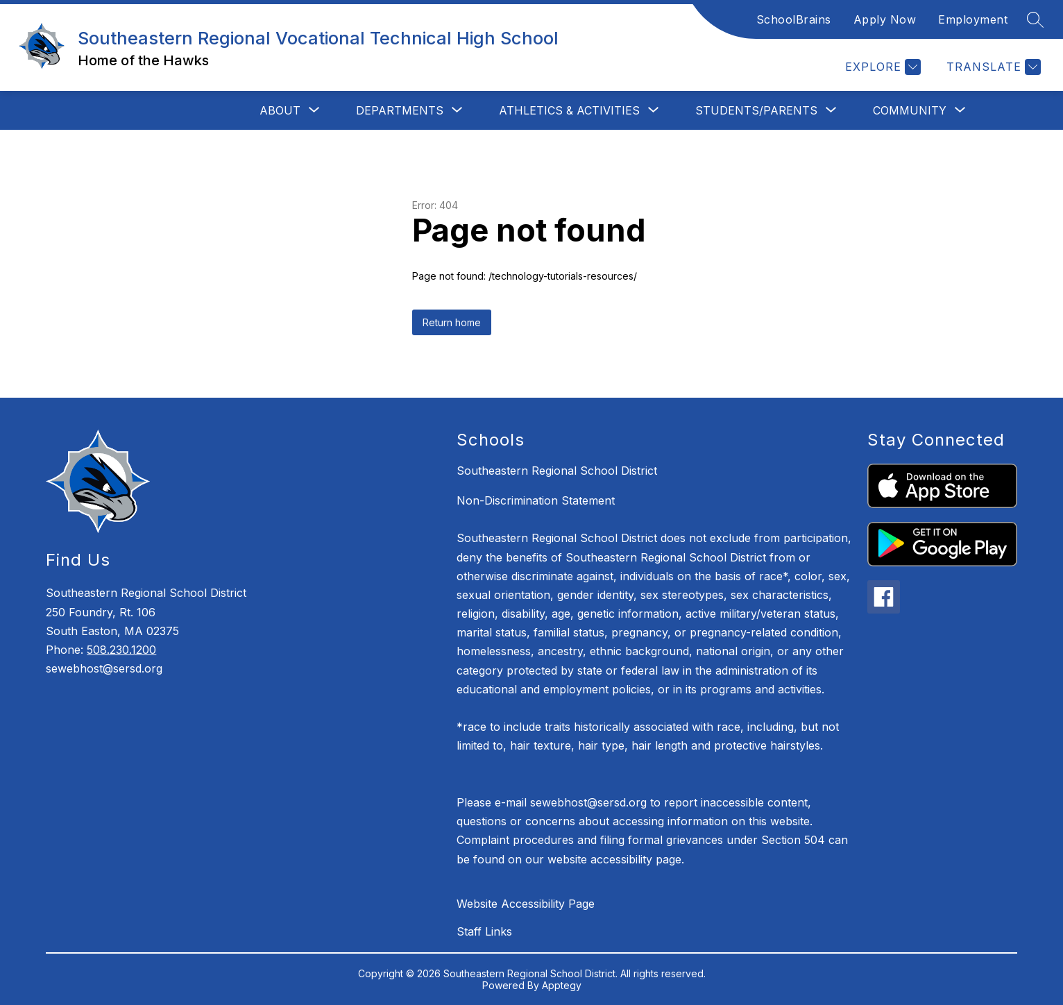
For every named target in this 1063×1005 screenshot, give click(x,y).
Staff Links (484, 931)
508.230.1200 (121, 650)
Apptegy (561, 985)
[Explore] (881, 67)
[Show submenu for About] (280, 110)
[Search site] (1035, 19)
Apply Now (885, 19)
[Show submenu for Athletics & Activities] (569, 110)
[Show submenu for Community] (909, 110)
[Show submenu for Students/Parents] (756, 110)
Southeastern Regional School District (557, 471)
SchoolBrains (793, 19)
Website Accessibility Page (526, 904)
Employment (972, 19)
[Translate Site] (992, 67)
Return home (452, 322)
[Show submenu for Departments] (399, 110)
